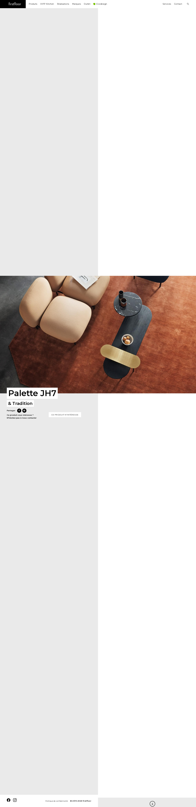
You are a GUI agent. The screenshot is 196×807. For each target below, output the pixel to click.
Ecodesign (101, 4)
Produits (33, 4)
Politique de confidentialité (56, 801)
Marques (76, 4)
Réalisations (63, 4)
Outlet (87, 4)
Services (167, 4)
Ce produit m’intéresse (65, 415)
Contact (178, 4)
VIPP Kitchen (47, 4)
